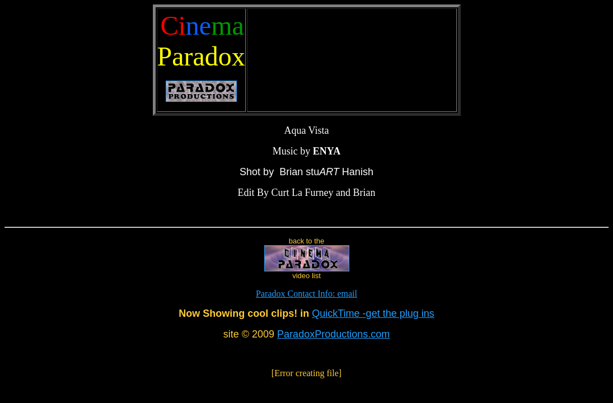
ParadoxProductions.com (333, 334)
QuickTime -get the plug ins (373, 313)
